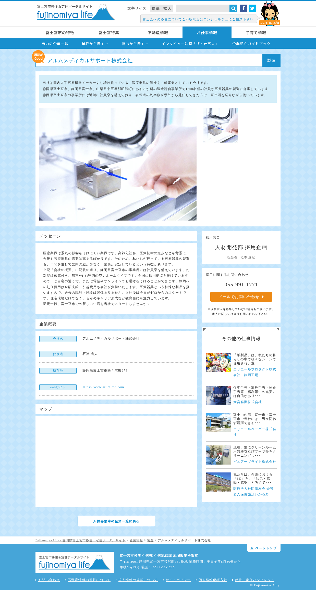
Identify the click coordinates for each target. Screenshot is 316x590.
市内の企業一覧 (55, 43)
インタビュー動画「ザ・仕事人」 (190, 43)
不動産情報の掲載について (88, 580)
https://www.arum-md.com (103, 387)
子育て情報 (256, 32)
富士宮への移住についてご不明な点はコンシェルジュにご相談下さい (198, 19)
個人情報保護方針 (211, 580)
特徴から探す (135, 43)
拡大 (167, 8)
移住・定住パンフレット (253, 580)
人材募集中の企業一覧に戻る (116, 521)
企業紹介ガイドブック (251, 43)
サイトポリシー (177, 580)
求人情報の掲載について (137, 580)
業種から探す (95, 43)
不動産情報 (158, 32)
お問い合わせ (47, 580)
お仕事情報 (207, 32)
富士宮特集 (109, 32)
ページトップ (264, 548)
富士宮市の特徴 (60, 32)
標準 (156, 8)
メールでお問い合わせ (241, 297)
